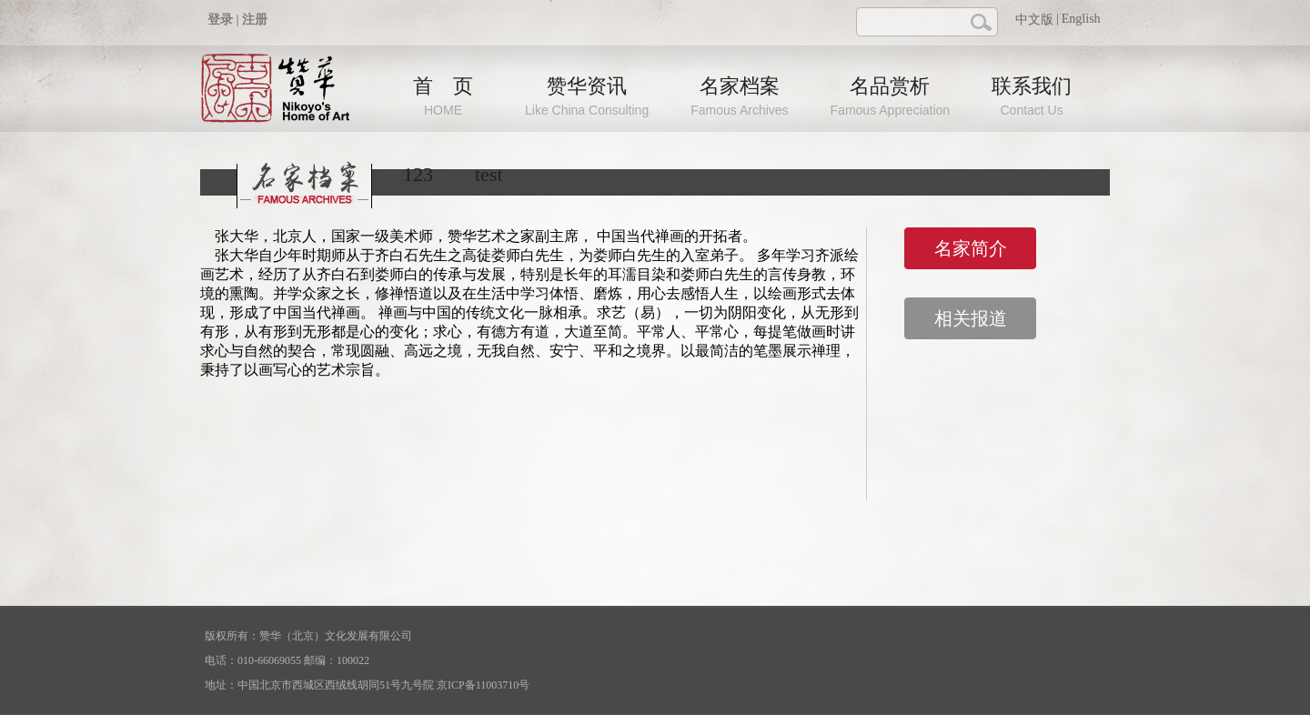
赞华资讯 (587, 96)
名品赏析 (891, 96)
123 (418, 174)
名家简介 (970, 248)
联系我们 (1032, 96)
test (489, 174)
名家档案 (739, 96)
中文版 (1034, 19)
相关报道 (970, 318)
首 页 (443, 96)
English (1081, 18)
